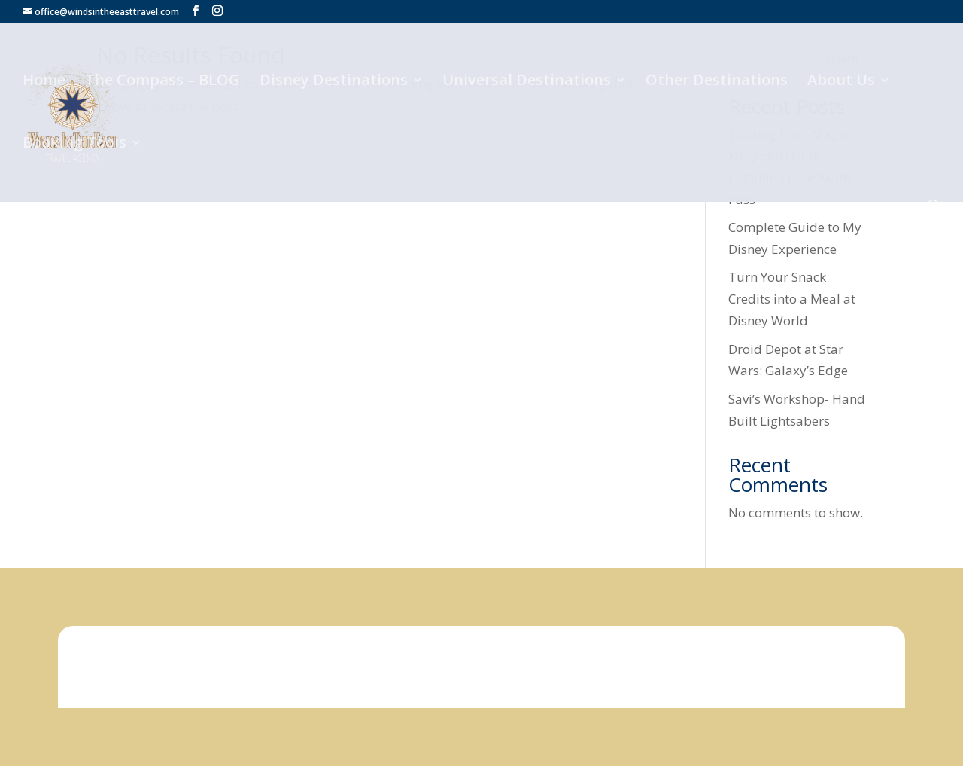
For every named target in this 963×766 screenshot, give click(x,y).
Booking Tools (74, 144)
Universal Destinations (526, 82)
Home (44, 82)
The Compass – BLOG (162, 82)
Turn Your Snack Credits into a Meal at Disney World (791, 298)
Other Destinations (717, 82)
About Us (841, 82)
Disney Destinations (334, 82)
